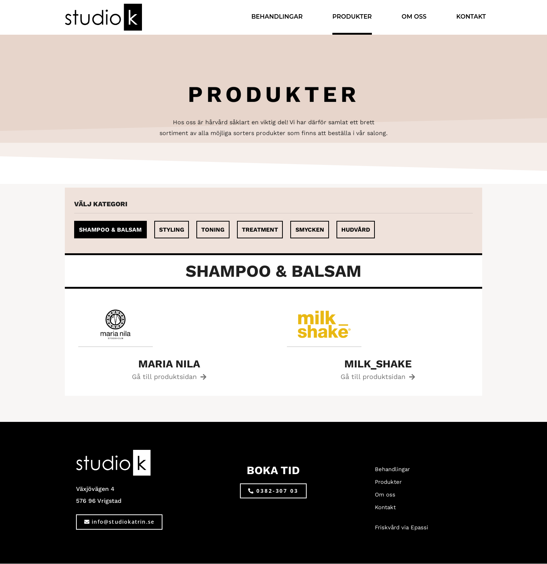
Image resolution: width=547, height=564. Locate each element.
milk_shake (378, 363)
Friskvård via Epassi (401, 527)
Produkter (352, 16)
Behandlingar (277, 16)
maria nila (169, 363)
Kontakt (471, 16)
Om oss (414, 16)
